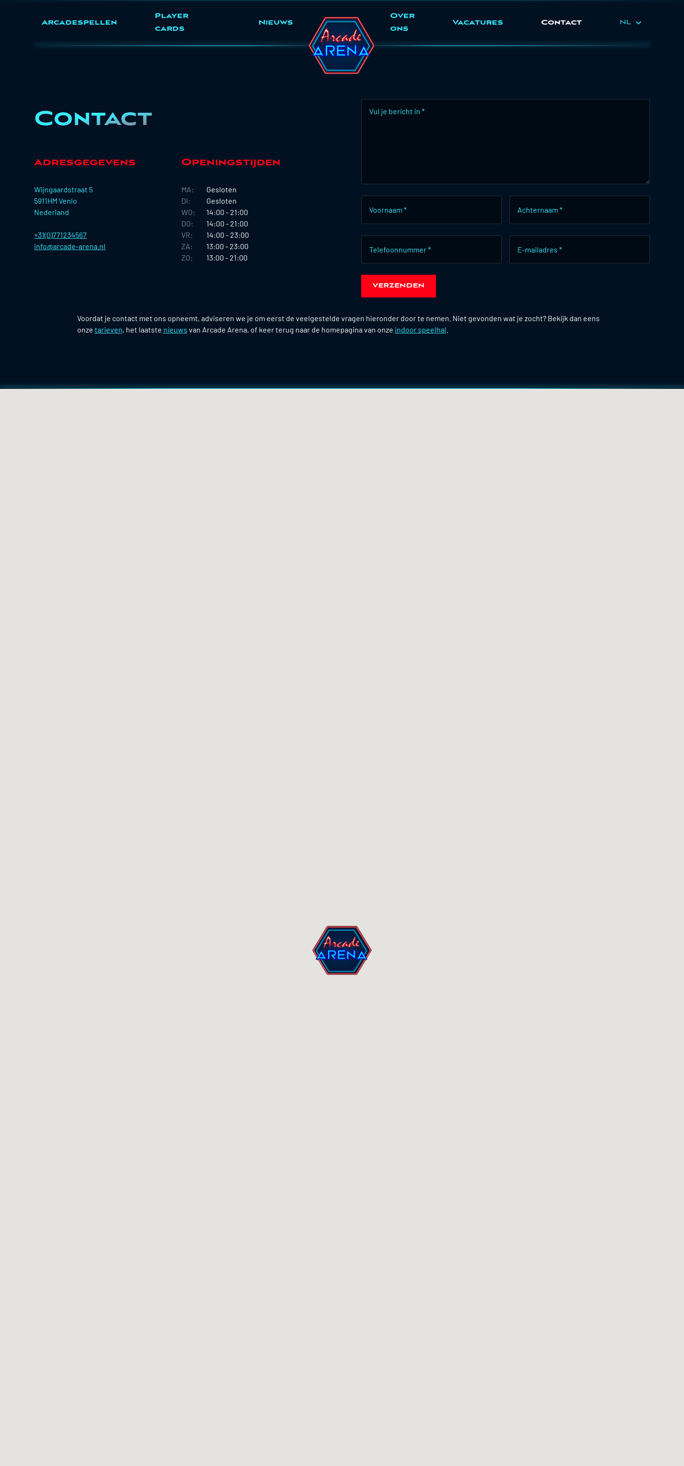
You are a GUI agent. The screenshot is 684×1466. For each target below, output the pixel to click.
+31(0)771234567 (60, 234)
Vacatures (478, 22)
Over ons (402, 22)
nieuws (175, 329)
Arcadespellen (79, 22)
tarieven (109, 329)
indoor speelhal (420, 329)
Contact (561, 22)
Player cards (171, 22)
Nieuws (275, 22)
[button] (631, 22)
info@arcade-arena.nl (70, 246)
